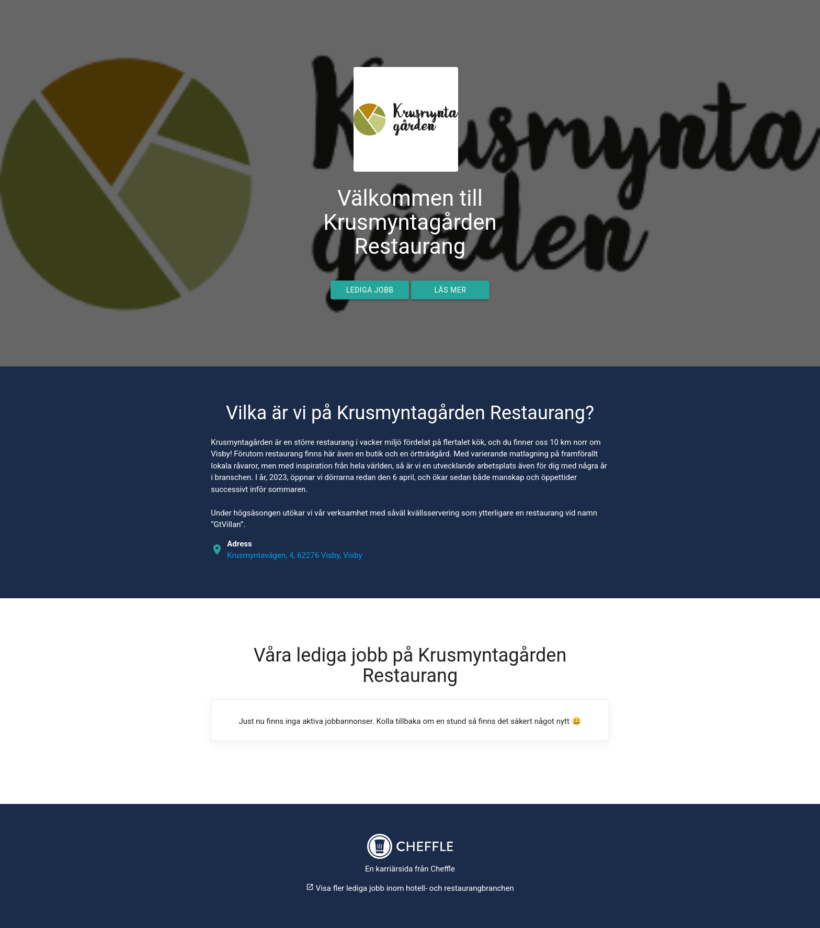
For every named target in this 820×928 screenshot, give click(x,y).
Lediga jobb (370, 290)
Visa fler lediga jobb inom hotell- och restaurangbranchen (410, 888)
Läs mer (450, 290)
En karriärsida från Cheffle (410, 869)
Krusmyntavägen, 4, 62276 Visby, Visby (294, 555)
